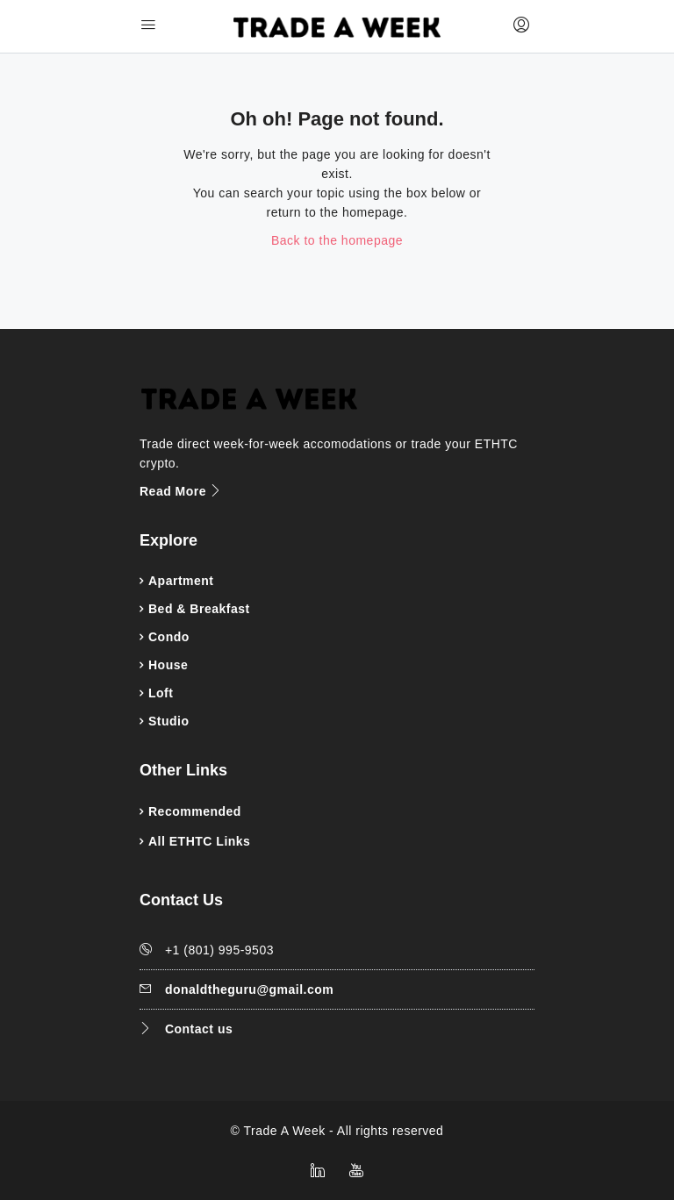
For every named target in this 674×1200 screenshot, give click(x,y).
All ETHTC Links (199, 841)
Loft (160, 693)
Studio (169, 721)
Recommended (194, 811)
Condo (169, 637)
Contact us (199, 1029)
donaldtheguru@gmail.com (249, 989)
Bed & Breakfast (199, 609)
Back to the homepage (337, 240)
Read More (181, 491)
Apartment (181, 581)
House (168, 665)
